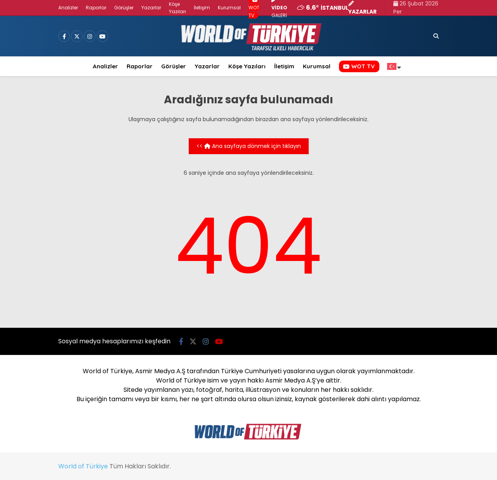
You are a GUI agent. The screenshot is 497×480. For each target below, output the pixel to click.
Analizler (68, 7)
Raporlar (96, 7)
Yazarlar (151, 7)
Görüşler (124, 7)
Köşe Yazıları (247, 66)
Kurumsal (229, 7)
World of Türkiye (83, 466)
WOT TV (359, 66)
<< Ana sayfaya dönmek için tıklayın (248, 146)
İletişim (202, 7)
